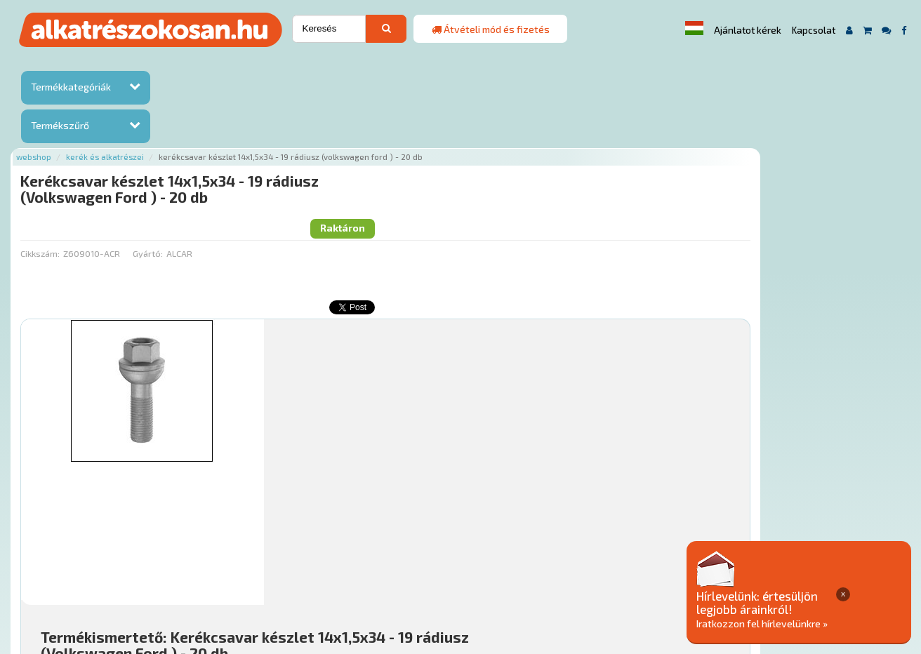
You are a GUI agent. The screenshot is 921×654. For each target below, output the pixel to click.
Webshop (183, 64)
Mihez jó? (462, 445)
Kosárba (819, 485)
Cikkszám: (190, 134)
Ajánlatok (196, 569)
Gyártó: (297, 134)
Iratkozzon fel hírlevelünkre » (813, 623)
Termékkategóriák (71, 87)
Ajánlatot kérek (747, 30)
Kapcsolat (813, 30)
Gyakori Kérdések (439, 569)
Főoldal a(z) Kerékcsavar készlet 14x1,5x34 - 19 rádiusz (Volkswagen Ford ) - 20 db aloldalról (377, 524)
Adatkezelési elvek (692, 569)
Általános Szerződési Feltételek (563, 569)
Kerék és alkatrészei (255, 64)
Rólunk (245, 569)
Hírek (283, 569)
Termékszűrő (60, 125)
